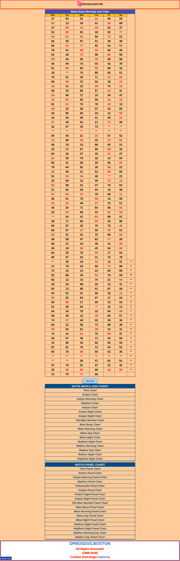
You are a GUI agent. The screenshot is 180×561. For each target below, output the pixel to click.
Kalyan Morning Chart (90, 398)
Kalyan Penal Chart (90, 490)
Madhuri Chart (90, 403)
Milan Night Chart (90, 437)
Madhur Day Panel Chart (90, 537)
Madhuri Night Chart (90, 441)
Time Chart (90, 390)
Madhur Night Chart (90, 454)
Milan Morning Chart (90, 428)
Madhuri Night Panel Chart (90, 524)
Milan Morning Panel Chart (90, 511)
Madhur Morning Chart (90, 445)
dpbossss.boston (90, 543)
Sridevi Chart (90, 394)
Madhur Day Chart (90, 450)
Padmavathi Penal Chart (90, 485)
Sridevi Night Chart (89, 411)
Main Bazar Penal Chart (90, 507)
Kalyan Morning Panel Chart (90, 477)
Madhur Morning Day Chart (90, 532)
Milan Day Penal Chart (90, 515)
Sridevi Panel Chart (90, 473)
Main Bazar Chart (90, 424)
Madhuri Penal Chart (90, 481)
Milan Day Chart (90, 433)
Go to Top (90, 381)
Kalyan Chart (90, 407)
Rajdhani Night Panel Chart (90, 528)
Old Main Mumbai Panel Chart (90, 502)
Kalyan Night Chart (90, 416)
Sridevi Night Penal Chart (90, 494)
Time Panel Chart (90, 468)
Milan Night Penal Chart (90, 520)
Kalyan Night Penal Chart (90, 498)
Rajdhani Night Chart (90, 458)
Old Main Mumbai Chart (90, 420)
